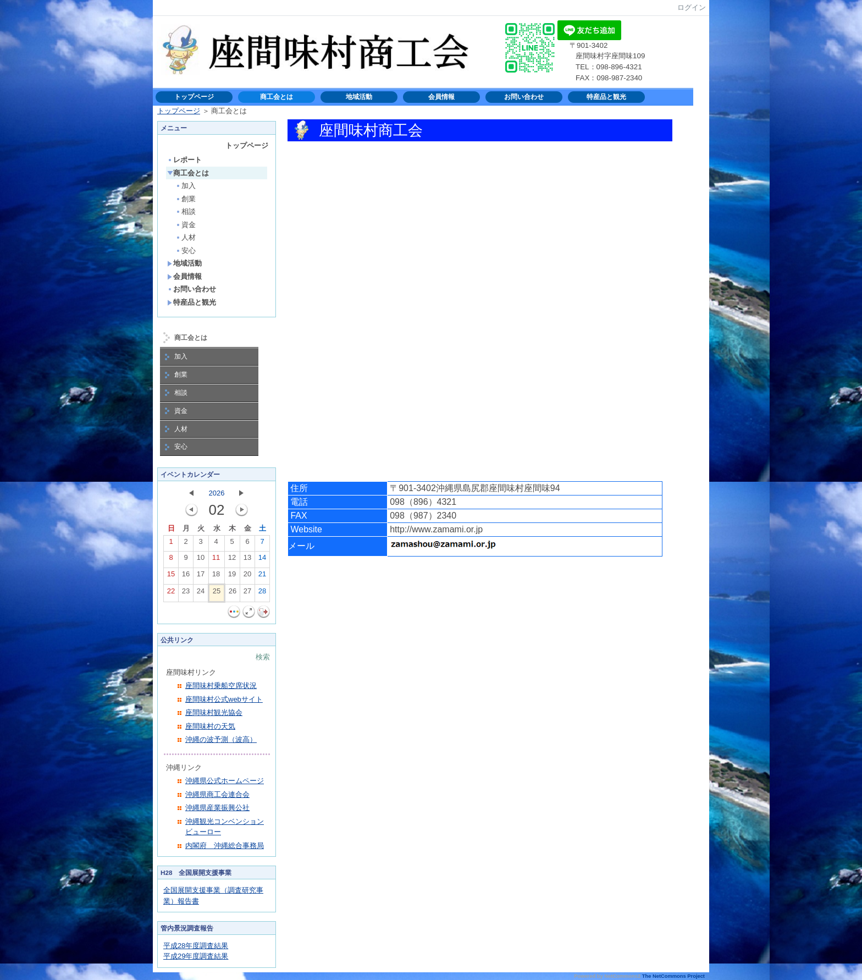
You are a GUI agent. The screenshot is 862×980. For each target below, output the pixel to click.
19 (232, 576)
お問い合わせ (524, 97)
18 (216, 576)
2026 (217, 493)
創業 (185, 199)
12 (232, 559)
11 (216, 559)
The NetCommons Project (673, 976)
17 (201, 576)
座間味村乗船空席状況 (221, 685)
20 (247, 576)
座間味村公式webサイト (224, 699)
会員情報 (441, 97)
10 (201, 559)
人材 (185, 237)
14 (262, 559)
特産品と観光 (606, 97)
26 (232, 593)
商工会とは (276, 97)
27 (247, 593)
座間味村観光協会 (213, 712)
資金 (185, 225)
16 (186, 576)
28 (262, 593)
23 (186, 593)
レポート (184, 160)
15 (171, 576)
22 (171, 593)
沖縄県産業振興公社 (217, 807)
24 (201, 593)
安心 (185, 250)
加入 (185, 185)
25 (216, 593)
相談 (185, 211)
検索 (263, 657)
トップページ (194, 97)
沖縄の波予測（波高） (221, 739)
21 (262, 576)
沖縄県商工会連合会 (217, 794)
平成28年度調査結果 (195, 946)
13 (247, 559)
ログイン (691, 7)
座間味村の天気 (210, 726)
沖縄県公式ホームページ (224, 781)
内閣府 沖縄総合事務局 (224, 845)
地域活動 (359, 97)
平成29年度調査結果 (195, 956)
